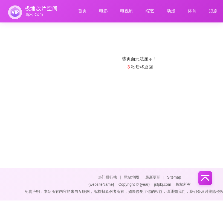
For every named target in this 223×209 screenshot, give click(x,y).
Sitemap (174, 177)
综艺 (150, 10)
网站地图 (131, 177)
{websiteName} (101, 184)
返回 (148, 67)
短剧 (213, 10)
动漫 (171, 10)
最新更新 (153, 177)
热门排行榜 (107, 177)
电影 (103, 10)
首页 (82, 10)
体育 (192, 10)
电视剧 (126, 10)
